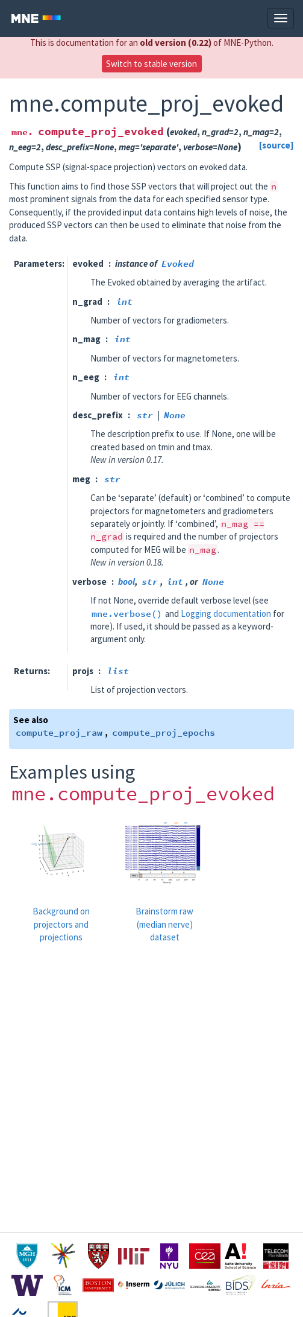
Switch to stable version (151, 63)
